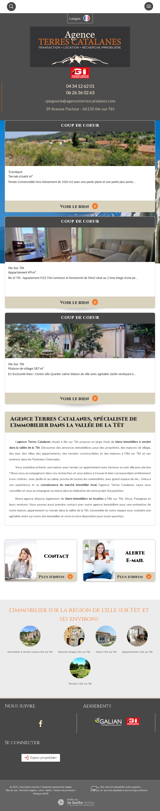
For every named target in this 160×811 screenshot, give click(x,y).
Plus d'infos (56, 577)
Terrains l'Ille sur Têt (80, 683)
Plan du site (12, 790)
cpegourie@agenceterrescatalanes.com (80, 100)
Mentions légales (28, 790)
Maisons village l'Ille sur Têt (74, 652)
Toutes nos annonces (64, 790)
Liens (41, 790)
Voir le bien (79, 207)
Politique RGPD (41, 793)
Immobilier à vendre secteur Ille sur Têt (30, 652)
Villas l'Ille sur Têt (106, 652)
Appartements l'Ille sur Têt (137, 652)
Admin (49, 790)
